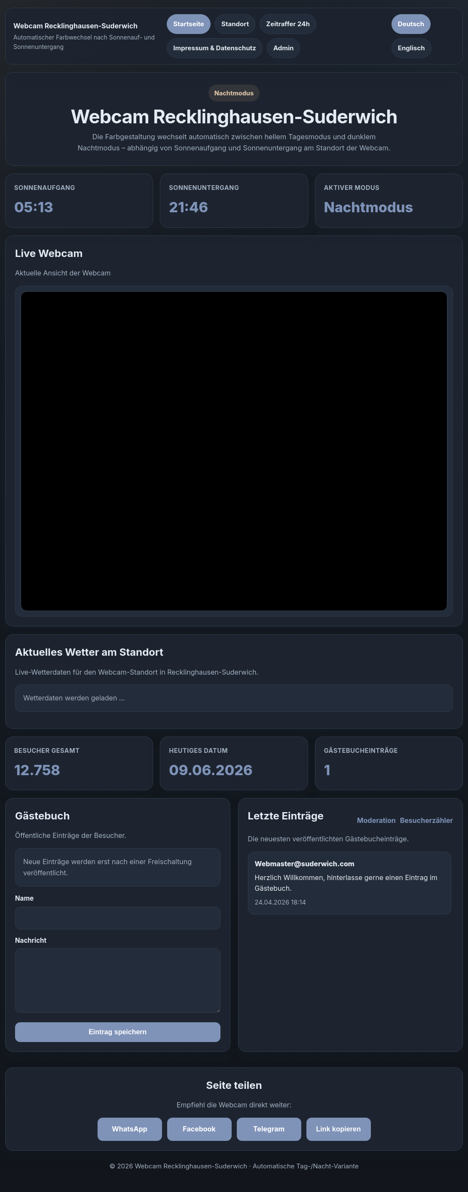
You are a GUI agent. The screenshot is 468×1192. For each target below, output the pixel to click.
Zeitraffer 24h (288, 24)
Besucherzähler (426, 820)
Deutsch (411, 24)
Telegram (268, 1129)
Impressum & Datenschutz (214, 48)
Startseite (188, 24)
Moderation (376, 820)
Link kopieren (338, 1129)
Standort (235, 24)
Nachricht (30, 940)
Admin (283, 48)
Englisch (411, 48)
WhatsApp (129, 1129)
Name (24, 898)
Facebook (199, 1129)
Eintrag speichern (118, 1032)
